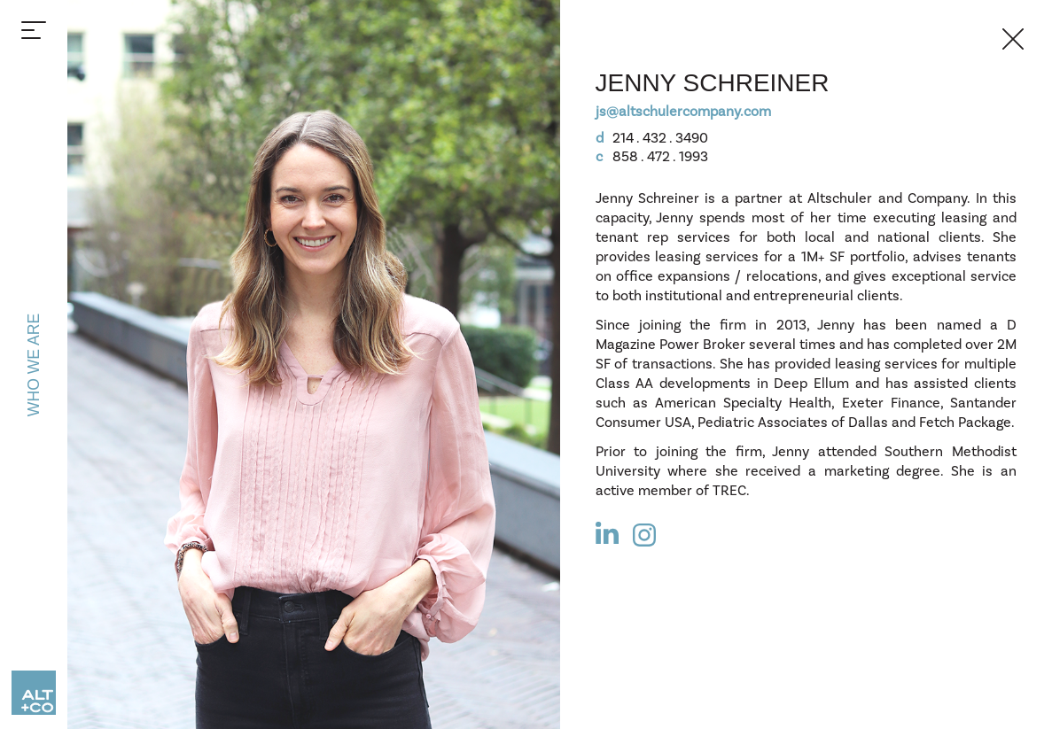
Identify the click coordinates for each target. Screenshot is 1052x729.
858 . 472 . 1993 (652, 157)
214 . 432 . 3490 (652, 138)
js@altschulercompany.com (683, 111)
